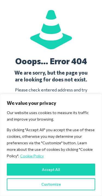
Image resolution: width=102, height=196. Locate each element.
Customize (51, 184)
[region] (51, 145)
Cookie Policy (32, 156)
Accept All (51, 169)
